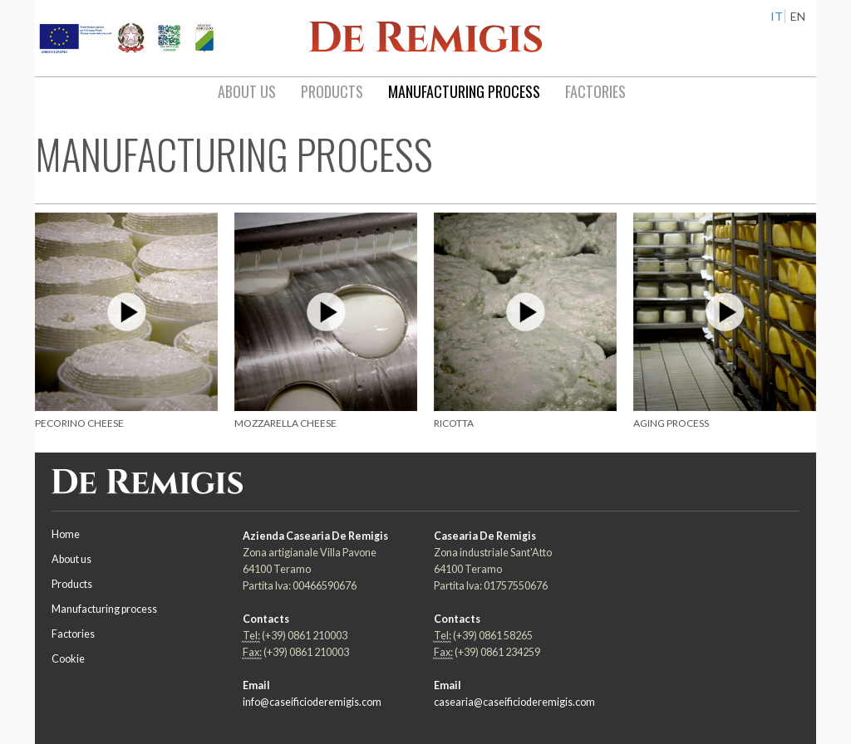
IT (776, 16)
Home (66, 534)
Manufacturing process (104, 609)
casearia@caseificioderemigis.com (514, 702)
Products (72, 584)
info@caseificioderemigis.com (312, 702)
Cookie (68, 659)
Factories (73, 634)
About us (71, 559)
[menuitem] (246, 92)
